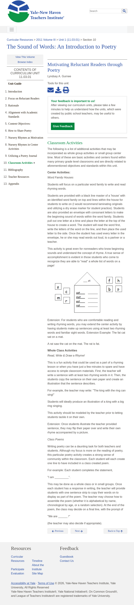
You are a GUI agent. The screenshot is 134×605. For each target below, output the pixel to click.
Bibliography (15, 169)
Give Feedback (63, 126)
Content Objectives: (19, 123)
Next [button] (79, 531)
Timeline (37, 560)
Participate (17, 569)
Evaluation (17, 573)
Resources (21, 548)
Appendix (13, 183)
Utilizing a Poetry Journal (22, 155)
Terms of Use (46, 583)
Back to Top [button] (115, 531)
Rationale (13, 105)
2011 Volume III (46, 39)
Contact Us (67, 560)
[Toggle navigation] (12, 29)
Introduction (15, 91)
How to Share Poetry (20, 130)
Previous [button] (58, 531)
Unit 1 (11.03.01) (69, 39)
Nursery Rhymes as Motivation (25, 137)
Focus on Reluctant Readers (23, 98)
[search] (106, 11)
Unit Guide (14, 83)
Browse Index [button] (25, 62)
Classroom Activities (20, 162)
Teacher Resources (18, 176)
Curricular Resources (20, 39)
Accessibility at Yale (23, 583)
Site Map (37, 573)
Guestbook (66, 556)
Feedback (69, 548)
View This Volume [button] (25, 57)
